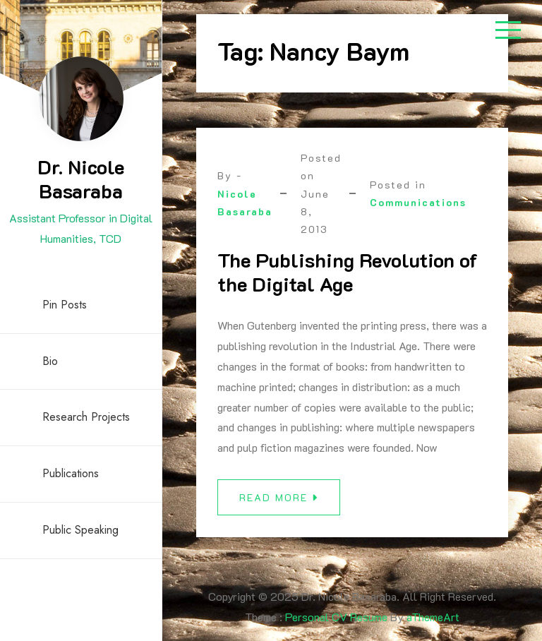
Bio (50, 361)
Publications (70, 473)
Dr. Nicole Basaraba (80, 178)
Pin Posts (64, 304)
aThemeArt (432, 616)
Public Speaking (80, 530)
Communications (418, 202)
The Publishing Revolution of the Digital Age (347, 271)
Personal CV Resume (336, 616)
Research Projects (86, 417)
